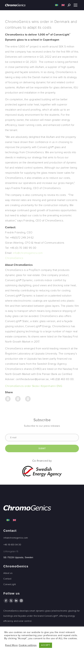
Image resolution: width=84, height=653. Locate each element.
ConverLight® (51, 616)
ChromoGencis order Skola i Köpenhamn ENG (33, 386)
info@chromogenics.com (15, 537)
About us (7, 573)
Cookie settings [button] (28, 645)
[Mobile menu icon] (75, 5)
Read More (11, 645)
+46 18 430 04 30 (12, 544)
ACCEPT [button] (45, 645)
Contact (7, 578)
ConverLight (9, 584)
